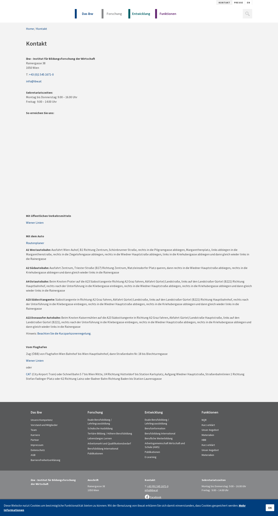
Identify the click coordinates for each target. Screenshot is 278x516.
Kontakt (224, 2)
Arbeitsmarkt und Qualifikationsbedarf (109, 443)
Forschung (112, 14)
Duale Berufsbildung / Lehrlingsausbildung (100, 421)
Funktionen (165, 14)
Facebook (155, 497)
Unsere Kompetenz (42, 420)
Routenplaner (35, 243)
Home (30, 29)
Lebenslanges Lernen (100, 438)
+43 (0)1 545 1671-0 (41, 74)
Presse (238, 2)
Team (34, 430)
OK (270, 508)
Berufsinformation (155, 428)
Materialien (208, 435)
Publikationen (95, 453)
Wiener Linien (35, 222)
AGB (33, 455)
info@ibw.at (34, 81)
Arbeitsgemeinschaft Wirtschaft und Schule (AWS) (165, 445)
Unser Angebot (210, 430)
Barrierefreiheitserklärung (45, 460)
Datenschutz (38, 450)
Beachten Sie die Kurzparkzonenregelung (64, 333)
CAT (28, 374)
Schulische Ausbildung (100, 428)
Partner (35, 440)
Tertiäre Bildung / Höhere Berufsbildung (110, 433)
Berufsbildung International (103, 448)
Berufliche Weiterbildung (159, 438)
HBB (204, 440)
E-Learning (150, 457)
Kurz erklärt (208, 425)
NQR (204, 420)
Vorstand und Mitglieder (44, 425)
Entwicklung (139, 14)
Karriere (35, 435)
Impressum (37, 445)
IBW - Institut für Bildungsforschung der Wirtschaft (46, 12)
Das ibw (84, 14)
